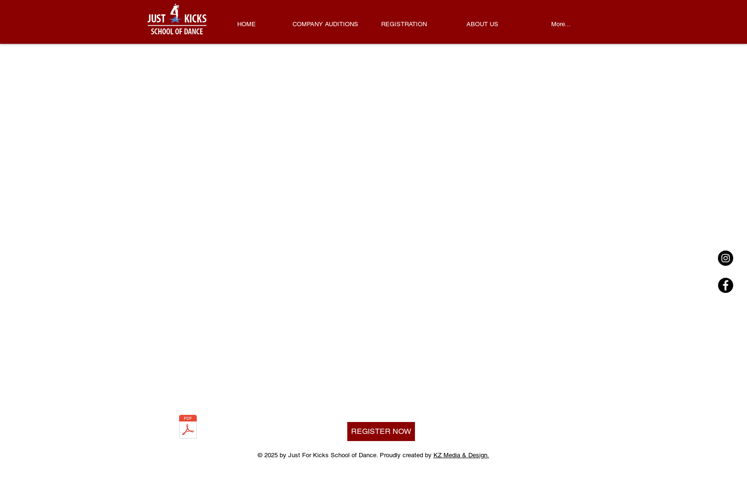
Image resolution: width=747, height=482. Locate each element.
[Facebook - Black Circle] (725, 285)
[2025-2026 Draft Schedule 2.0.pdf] (188, 428)
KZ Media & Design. (461, 455)
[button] (403, 24)
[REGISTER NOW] (381, 431)
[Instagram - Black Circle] (725, 258)
